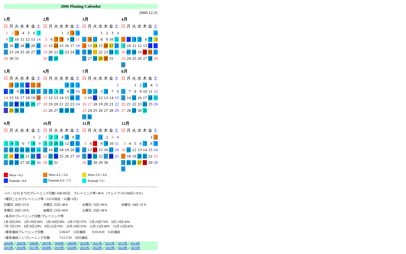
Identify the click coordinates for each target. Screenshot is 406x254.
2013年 (123, 243)
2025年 (135, 248)
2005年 (21, 243)
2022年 (97, 248)
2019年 (59, 248)
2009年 (72, 243)
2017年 (34, 248)
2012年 (110, 243)
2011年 (97, 243)
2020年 (72, 248)
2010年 (84, 243)
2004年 (8, 243)
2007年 (46, 243)
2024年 (123, 248)
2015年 (8, 248)
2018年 (46, 248)
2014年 (135, 243)
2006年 (34, 243)
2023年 (110, 248)
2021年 (84, 248)
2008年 (59, 243)
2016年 (21, 248)
